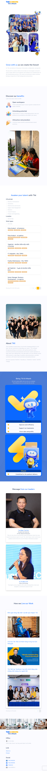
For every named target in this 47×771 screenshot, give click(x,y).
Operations (10, 203)
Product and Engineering (13, 214)
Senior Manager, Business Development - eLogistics (16, 278)
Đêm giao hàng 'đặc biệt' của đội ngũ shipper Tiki (23, 613)
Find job (8, 753)
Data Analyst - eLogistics (15, 235)
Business (10, 210)
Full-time (10, 224)
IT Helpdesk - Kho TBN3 (15, 254)
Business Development (13, 201)
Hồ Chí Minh (10, 219)
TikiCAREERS (11, 760)
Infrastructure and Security (14, 205)
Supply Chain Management (14, 208)
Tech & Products (12, 212)
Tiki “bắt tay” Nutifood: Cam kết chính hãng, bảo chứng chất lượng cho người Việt (22, 670)
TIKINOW (10, 765)
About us (8, 751)
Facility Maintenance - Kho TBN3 (18, 261)
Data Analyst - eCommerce (16, 228)
